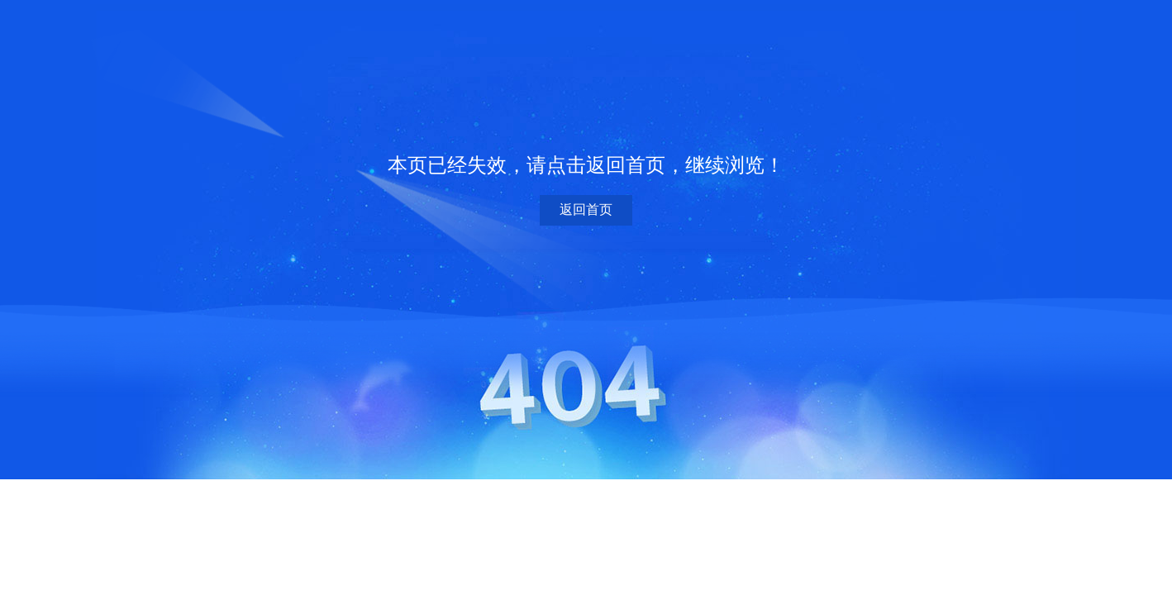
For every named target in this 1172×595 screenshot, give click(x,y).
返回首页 (586, 209)
